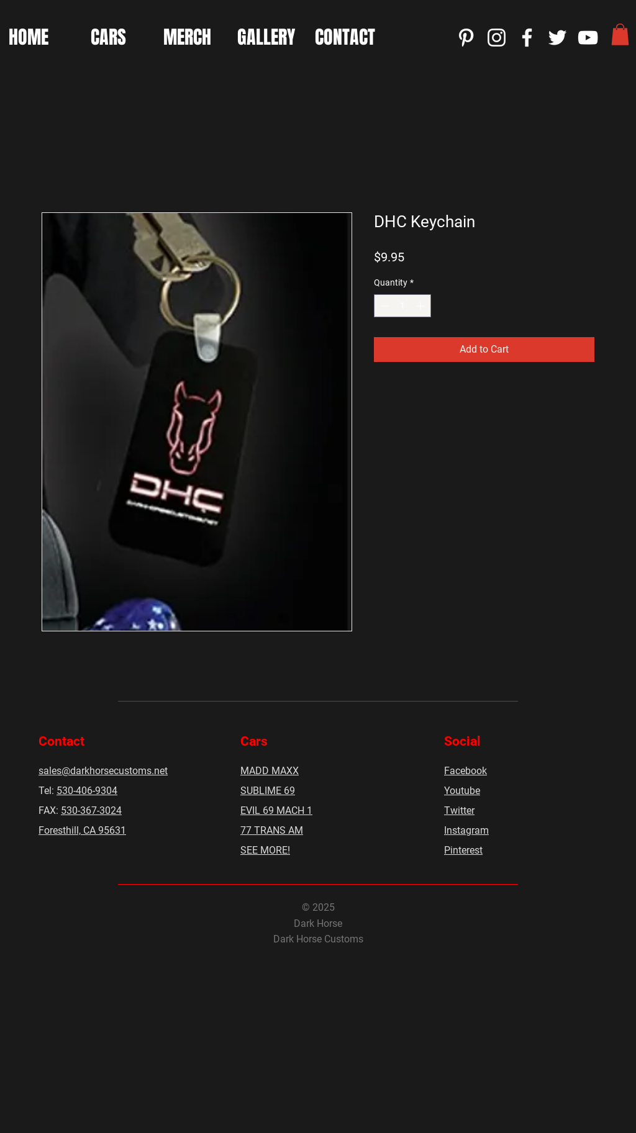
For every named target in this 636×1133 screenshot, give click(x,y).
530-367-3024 (91, 810)
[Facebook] (527, 37)
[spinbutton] (402, 306)
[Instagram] (496, 37)
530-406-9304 (87, 791)
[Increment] (421, 306)
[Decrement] (383, 306)
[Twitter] (557, 37)
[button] (620, 34)
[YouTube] (588, 37)
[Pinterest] (466, 37)
